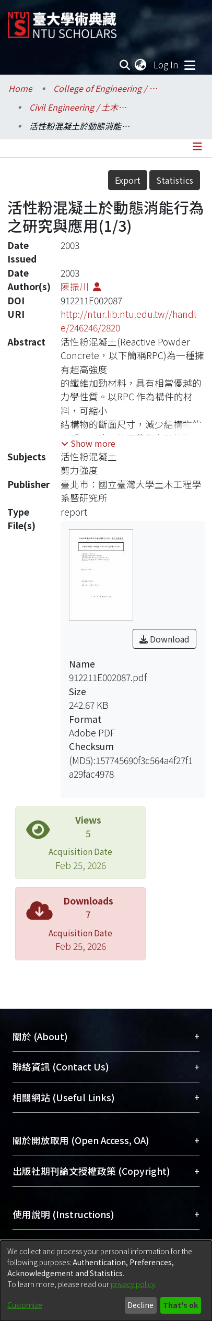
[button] (88, 443)
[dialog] (106, 1281)
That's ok (180, 1305)
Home (20, 88)
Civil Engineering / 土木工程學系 (81, 107)
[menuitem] (141, 65)
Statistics (174, 180)
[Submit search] (124, 64)
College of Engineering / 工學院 (105, 88)
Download (164, 639)
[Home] (62, 21)
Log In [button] (167, 64)
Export (127, 180)
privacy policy (133, 1284)
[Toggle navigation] (189, 65)
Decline (140, 1305)
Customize (24, 1305)
